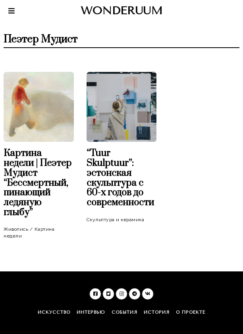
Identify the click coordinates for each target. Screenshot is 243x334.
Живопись (16, 229)
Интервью (91, 312)
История (157, 312)
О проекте (190, 312)
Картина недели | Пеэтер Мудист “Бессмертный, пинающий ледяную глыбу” (37, 183)
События (124, 312)
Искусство (54, 312)
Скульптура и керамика (116, 219)
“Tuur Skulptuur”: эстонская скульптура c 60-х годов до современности (120, 178)
